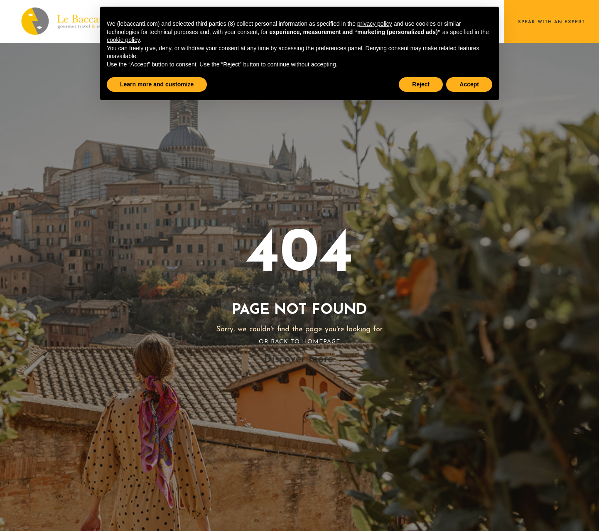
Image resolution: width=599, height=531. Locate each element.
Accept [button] (469, 84)
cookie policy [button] (123, 40)
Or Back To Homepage (299, 342)
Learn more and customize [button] (157, 84)
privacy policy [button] (374, 23)
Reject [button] (421, 84)
